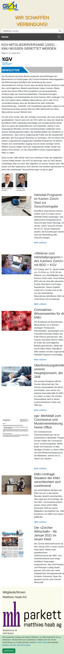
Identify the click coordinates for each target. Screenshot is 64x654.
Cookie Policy (41, 642)
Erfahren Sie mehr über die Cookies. (16, 645)
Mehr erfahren (40, 243)
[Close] (8, 650)
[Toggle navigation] (59, 36)
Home (4, 36)
